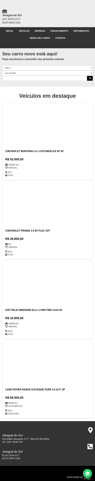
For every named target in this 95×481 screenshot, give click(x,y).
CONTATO (60, 38)
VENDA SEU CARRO (39, 38)
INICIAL (10, 31)
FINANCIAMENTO (59, 31)
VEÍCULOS (24, 31)
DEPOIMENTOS (81, 31)
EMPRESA (40, 31)
